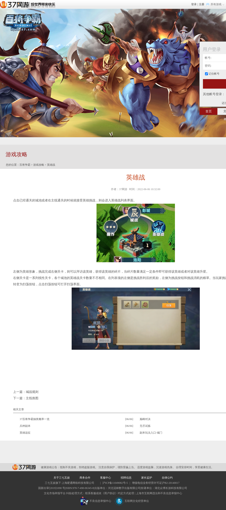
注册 (201, 4)
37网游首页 (28, 4)
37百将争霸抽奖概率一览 (34, 419)
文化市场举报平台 (55, 493)
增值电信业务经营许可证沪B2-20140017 (155, 482)
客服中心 (105, 477)
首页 (208, 111)
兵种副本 (25, 425)
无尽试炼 (145, 425)
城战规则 (32, 392)
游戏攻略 (38, 164)
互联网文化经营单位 (132, 501)
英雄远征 (25, 432)
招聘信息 (126, 477)
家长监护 (146, 477)
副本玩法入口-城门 (151, 432)
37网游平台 (24, 467)
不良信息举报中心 (95, 501)
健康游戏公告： (50, 467)
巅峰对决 (145, 419)
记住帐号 (214, 73)
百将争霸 (24, 164)
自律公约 (167, 477)
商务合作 (85, 477)
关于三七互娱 (62, 477)
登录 (194, 4)
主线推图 (32, 398)
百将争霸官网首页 (22, 22)
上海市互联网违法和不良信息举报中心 (159, 493)
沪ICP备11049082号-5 (115, 482)
